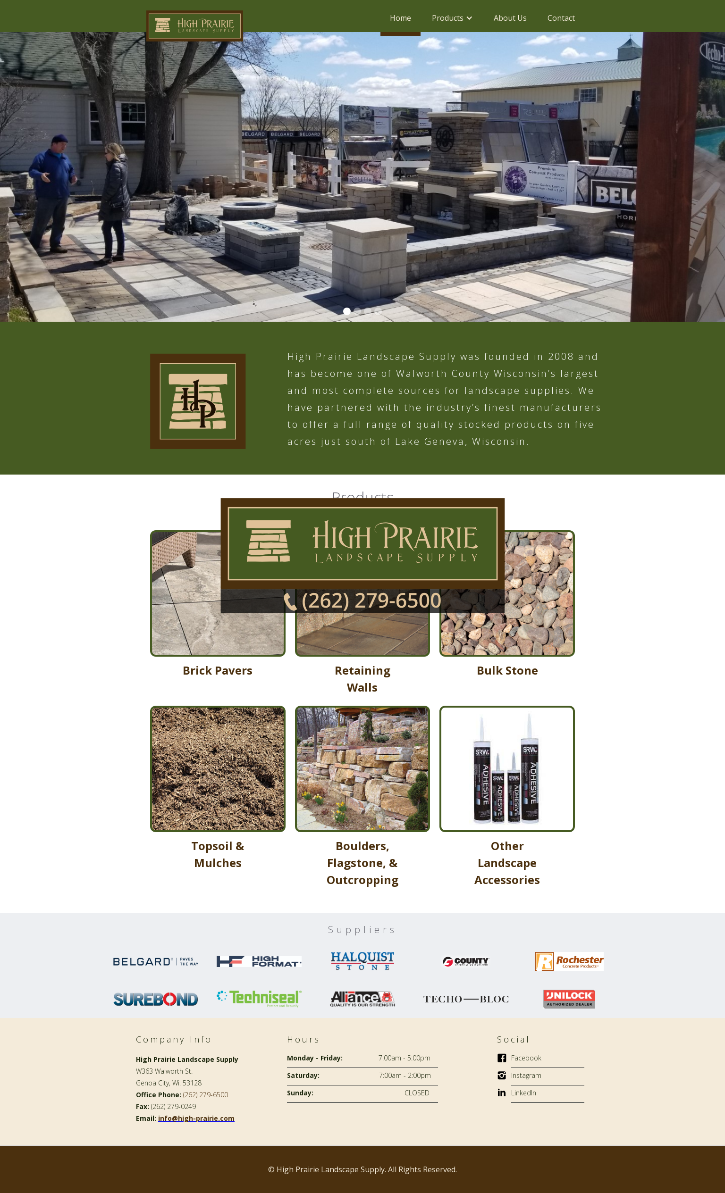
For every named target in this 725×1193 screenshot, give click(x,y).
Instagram (526, 1075)
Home (400, 18)
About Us (510, 18)
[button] (452, 18)
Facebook (526, 1057)
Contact (561, 18)
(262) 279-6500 (205, 1094)
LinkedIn (523, 1092)
